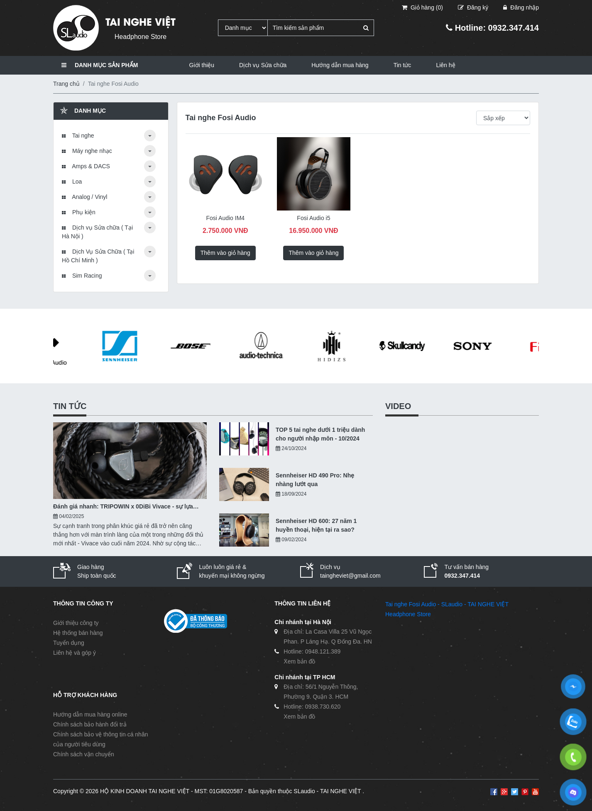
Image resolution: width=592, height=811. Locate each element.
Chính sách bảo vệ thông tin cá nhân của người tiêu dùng (100, 739)
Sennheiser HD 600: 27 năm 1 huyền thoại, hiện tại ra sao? (316, 525)
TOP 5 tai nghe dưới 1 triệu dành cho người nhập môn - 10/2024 (320, 434)
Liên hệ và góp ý (74, 652)
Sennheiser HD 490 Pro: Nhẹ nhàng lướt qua (315, 479)
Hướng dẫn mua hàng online (90, 714)
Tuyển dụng (68, 642)
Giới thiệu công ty (76, 623)
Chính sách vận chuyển (83, 754)
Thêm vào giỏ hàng (225, 252)
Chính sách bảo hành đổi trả (90, 724)
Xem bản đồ (299, 661)
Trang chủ (66, 83)
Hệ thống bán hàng (78, 632)
